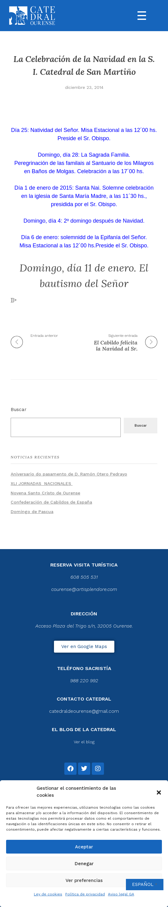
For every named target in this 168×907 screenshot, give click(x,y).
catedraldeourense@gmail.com (84, 711)
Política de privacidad (85, 894)
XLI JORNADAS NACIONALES (42, 483)
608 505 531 (84, 577)
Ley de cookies (48, 894)
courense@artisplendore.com (84, 589)
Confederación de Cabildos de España (51, 502)
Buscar (19, 409)
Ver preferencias (84, 880)
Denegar (84, 863)
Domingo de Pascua (32, 511)
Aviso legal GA (121, 894)
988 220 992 (84, 680)
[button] (159, 792)
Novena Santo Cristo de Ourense (45, 492)
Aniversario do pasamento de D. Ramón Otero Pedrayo (69, 474)
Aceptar (84, 847)
